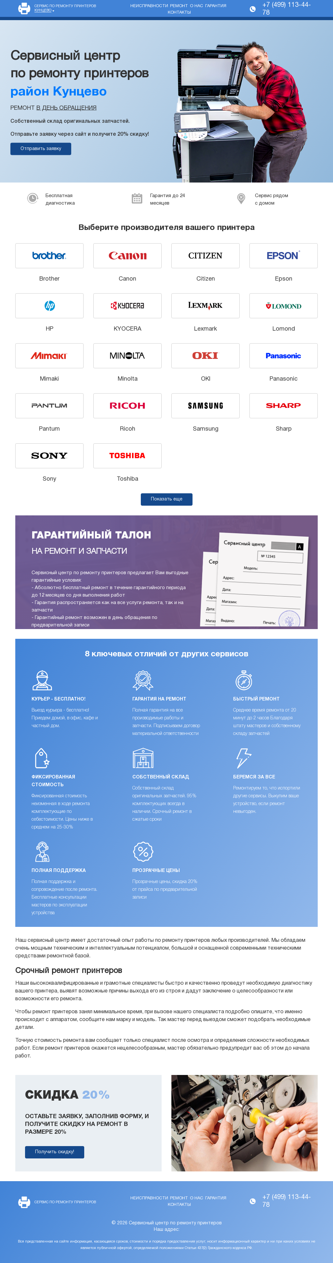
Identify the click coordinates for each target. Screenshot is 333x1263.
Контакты (179, 13)
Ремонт (179, 6)
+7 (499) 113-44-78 (286, 9)
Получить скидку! (54, 1152)
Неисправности (149, 6)
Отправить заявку (40, 149)
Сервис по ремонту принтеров (65, 8)
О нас (196, 6)
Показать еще (166, 499)
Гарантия (215, 6)
